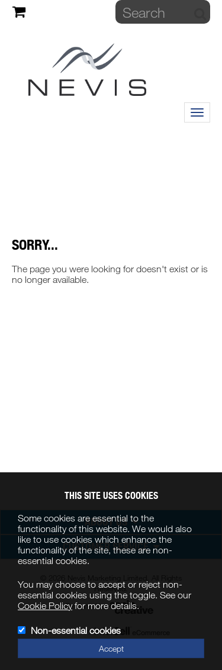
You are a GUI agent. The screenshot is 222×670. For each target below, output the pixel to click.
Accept (111, 648)
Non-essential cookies (76, 630)
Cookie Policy (45, 605)
